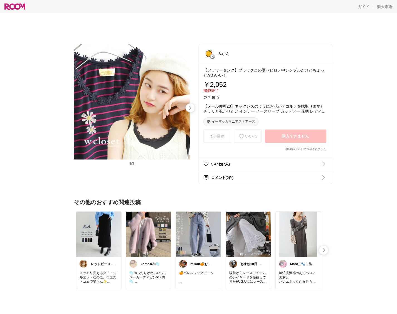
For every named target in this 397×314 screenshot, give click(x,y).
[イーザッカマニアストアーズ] (230, 121)
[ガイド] (363, 6)
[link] (98, 234)
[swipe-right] (190, 107)
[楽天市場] (385, 6)
